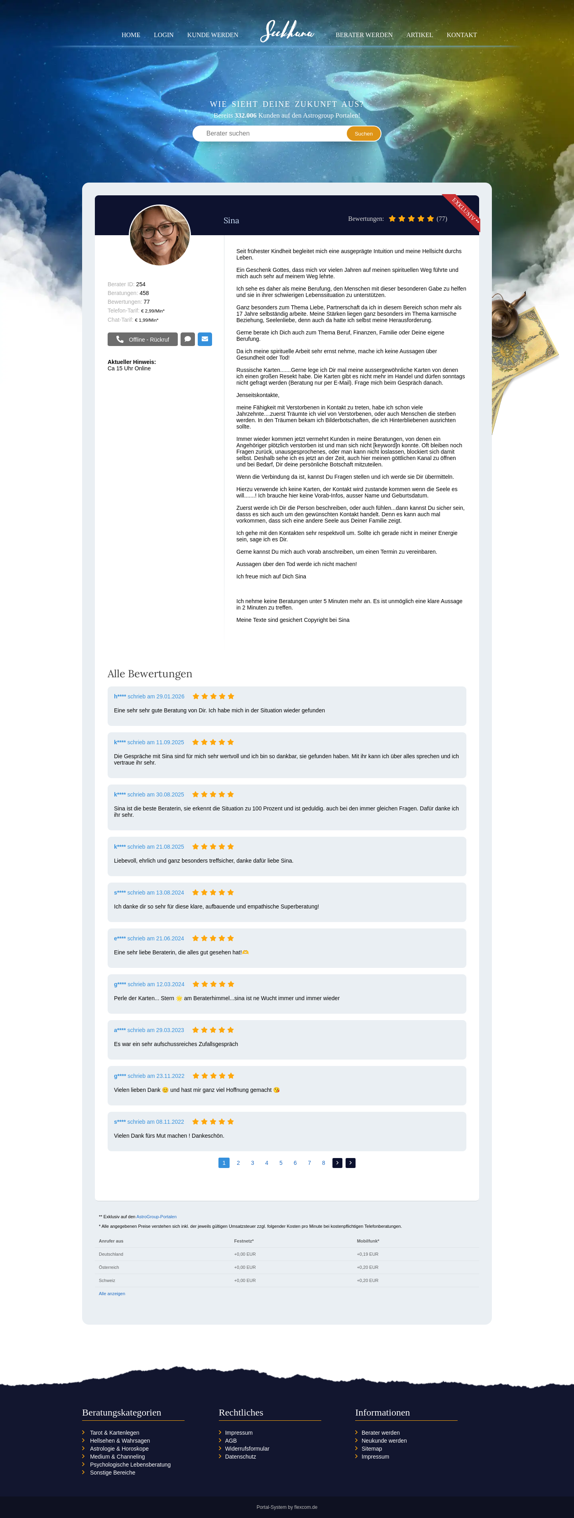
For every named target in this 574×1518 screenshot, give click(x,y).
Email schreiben (205, 339)
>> (351, 1163)
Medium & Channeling (117, 1456)
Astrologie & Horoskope (119, 1448)
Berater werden (364, 34)
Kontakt (462, 34)
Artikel (419, 34)
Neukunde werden (384, 1440)
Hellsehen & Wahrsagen (120, 1440)
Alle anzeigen (112, 1293)
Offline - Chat (188, 339)
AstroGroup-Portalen (156, 1216)
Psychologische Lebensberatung (130, 1464)
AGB (231, 1440)
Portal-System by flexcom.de (287, 1507)
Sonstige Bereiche (113, 1472)
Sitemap (372, 1448)
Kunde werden (212, 34)
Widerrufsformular (247, 1448)
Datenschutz (240, 1456)
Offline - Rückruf (148, 339)
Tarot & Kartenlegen (115, 1433)
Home (131, 34)
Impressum (239, 1433)
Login (164, 34)
